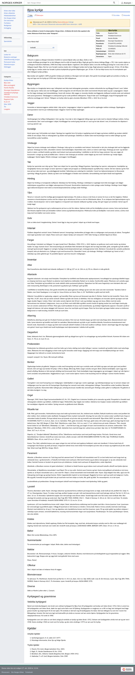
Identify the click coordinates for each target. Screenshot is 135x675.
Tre (5, 107)
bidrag (71, 22)
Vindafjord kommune (11, 97)
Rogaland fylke (9, 99)
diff (34, 24)
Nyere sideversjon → (72, 24)
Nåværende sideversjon (55, 24)
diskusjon (65, 22)
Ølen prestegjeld (9, 85)
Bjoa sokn (7, 83)
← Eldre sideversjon (42, 24)
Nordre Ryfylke (9, 88)
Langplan (7, 109)
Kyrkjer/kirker (8, 80)
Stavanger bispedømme (12, 90)
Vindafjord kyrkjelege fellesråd (11, 93)
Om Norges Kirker (17, 672)
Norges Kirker (12, 2)
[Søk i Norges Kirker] (71, 2)
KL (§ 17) (7, 102)
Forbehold (29, 672)
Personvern (5, 672)
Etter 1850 (7, 104)
